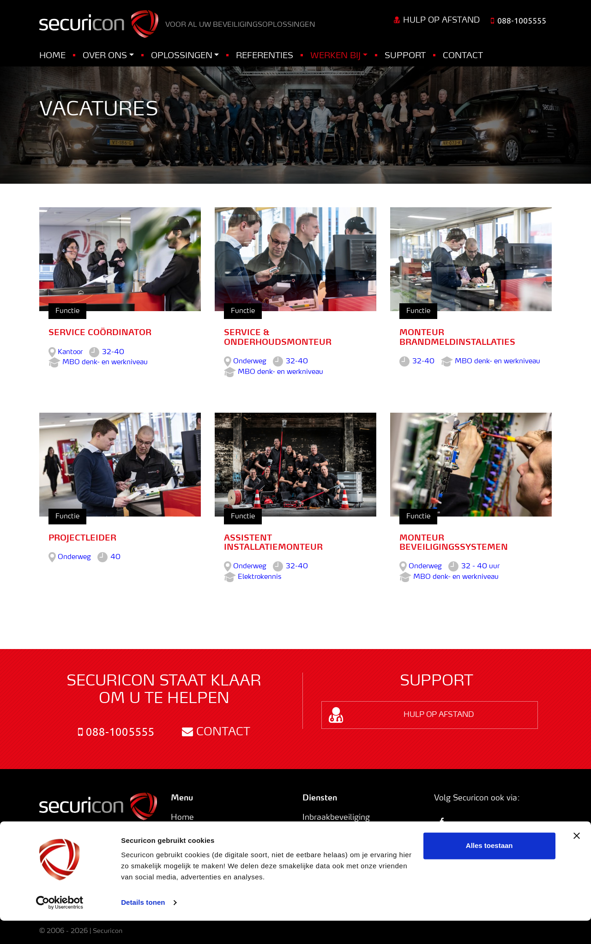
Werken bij (335, 55)
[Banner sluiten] (576, 859)
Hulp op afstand (437, 20)
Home (52, 55)
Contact (463, 55)
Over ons (105, 55)
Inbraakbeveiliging (336, 817)
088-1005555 (116, 732)
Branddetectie (328, 829)
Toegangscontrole (335, 841)
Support (405, 55)
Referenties (264, 55)
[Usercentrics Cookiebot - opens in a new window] (59, 926)
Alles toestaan (489, 869)
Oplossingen (181, 55)
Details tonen (143, 926)
